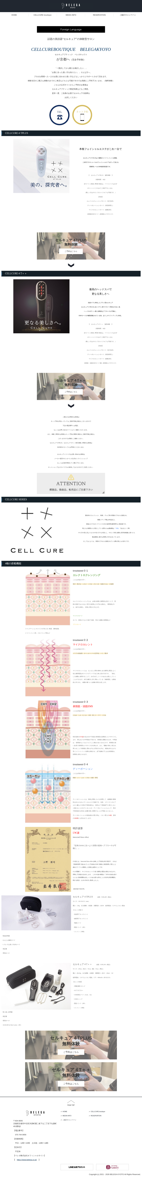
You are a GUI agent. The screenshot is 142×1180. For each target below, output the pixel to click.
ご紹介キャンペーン (128, 15)
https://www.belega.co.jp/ (27, 1160)
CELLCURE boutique (42, 15)
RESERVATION (99, 15)
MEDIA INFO (71, 15)
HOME (14, 15)
